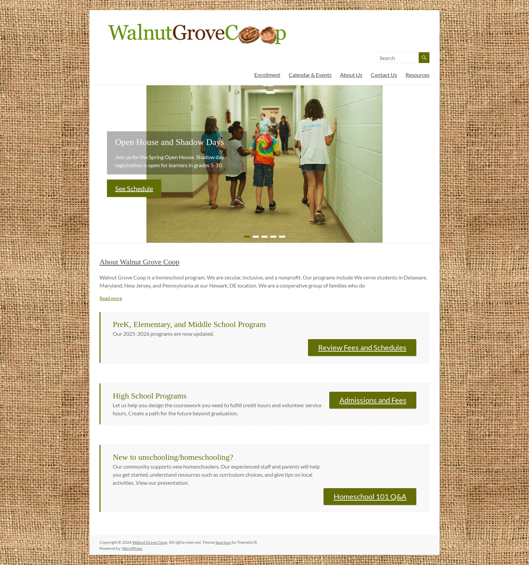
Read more (111, 298)
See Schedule (134, 188)
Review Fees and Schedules (362, 347)
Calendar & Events (310, 74)
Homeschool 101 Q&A (370, 496)
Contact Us (384, 74)
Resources (417, 74)
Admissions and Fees (373, 400)
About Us (351, 74)
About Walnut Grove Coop (139, 262)
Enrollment (267, 74)
